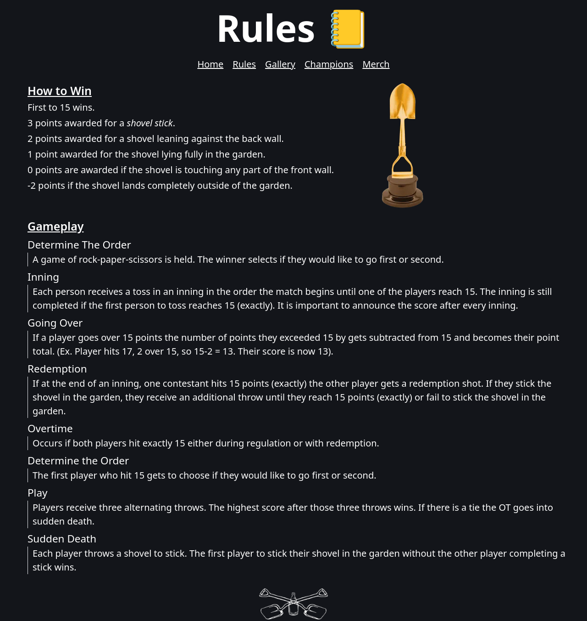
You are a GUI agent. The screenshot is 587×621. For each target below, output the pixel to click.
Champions (329, 64)
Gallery (280, 64)
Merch (375, 64)
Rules (244, 64)
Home (210, 64)
